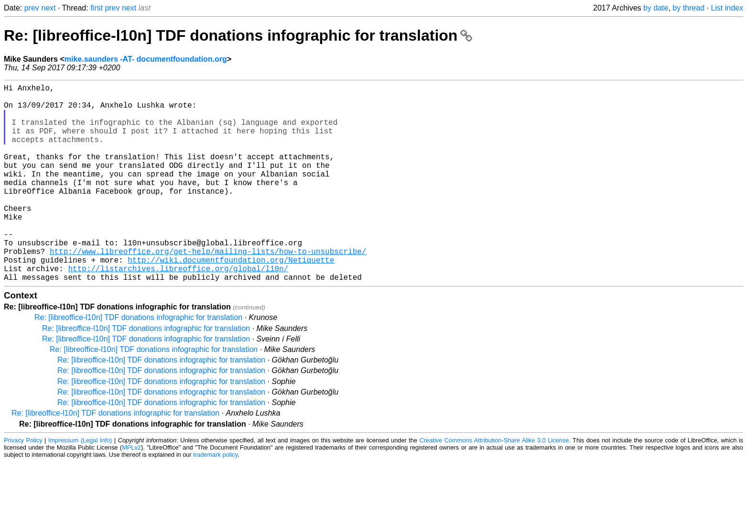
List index (727, 8)
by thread (688, 8)
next (48, 8)
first (96, 8)
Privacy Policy (23, 484)
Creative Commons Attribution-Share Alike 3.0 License (494, 484)
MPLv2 (131, 491)
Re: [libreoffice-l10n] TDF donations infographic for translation (238, 35)
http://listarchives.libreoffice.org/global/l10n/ (178, 310)
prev (31, 8)
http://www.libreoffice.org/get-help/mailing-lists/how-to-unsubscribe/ (208, 289)
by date (655, 8)
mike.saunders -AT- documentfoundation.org (146, 59)
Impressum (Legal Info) (80, 484)
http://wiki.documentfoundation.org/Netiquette (231, 300)
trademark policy (215, 498)
